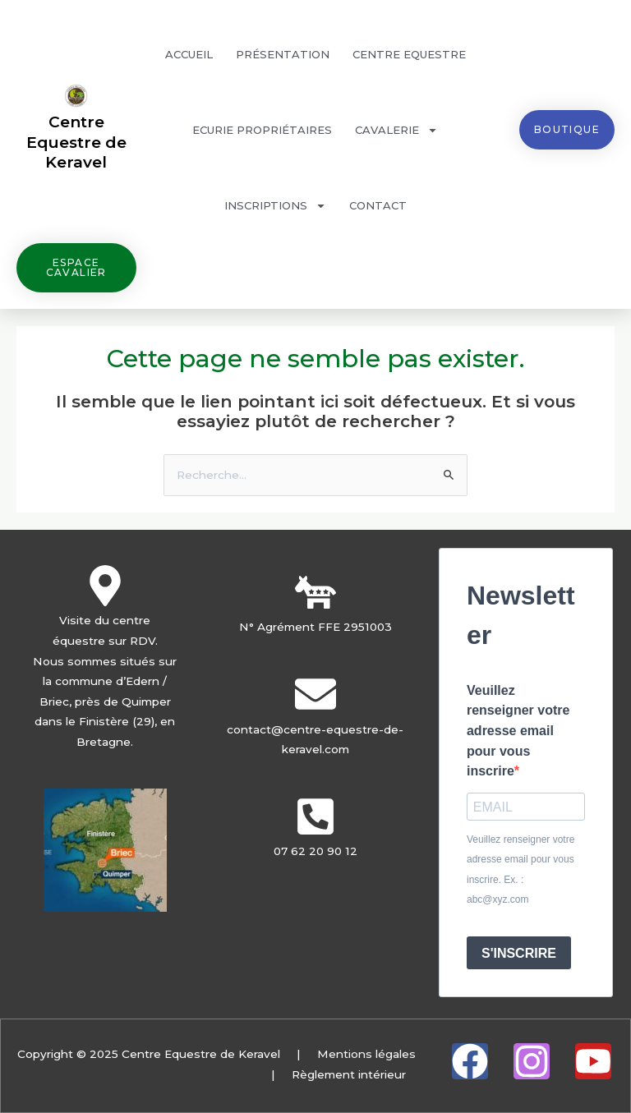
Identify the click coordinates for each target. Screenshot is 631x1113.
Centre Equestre (409, 54)
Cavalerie (396, 130)
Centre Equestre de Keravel (76, 142)
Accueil (189, 54)
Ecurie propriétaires (262, 129)
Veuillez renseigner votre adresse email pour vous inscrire (518, 730)
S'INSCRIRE (518, 953)
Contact (378, 205)
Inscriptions (275, 205)
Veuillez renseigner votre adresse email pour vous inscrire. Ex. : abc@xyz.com (520, 870)
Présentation (282, 54)
